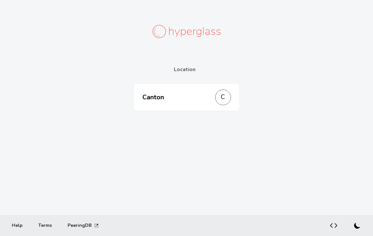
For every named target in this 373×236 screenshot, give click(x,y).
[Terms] (45, 225)
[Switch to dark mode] (357, 225)
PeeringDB (83, 225)
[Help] (17, 225)
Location (185, 69)
